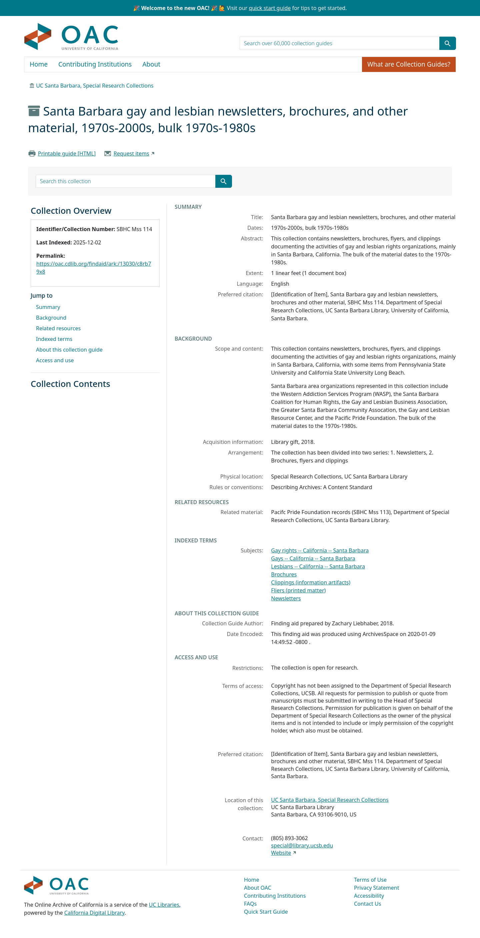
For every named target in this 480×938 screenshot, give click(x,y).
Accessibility (369, 895)
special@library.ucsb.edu (302, 845)
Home (39, 64)
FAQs (250, 903)
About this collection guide (69, 349)
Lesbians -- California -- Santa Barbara (318, 566)
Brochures (284, 574)
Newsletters (286, 598)
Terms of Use (370, 879)
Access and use (55, 360)
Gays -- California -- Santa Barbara (313, 558)
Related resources (58, 328)
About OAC (257, 887)
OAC (71, 37)
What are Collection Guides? (408, 64)
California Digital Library (94, 912)
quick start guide (270, 8)
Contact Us (367, 903)
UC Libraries (164, 904)
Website (281, 852)
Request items (131, 153)
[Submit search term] (447, 43)
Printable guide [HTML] (67, 153)
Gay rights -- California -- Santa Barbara (320, 550)
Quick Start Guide (266, 911)
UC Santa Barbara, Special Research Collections (94, 85)
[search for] (340, 43)
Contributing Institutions (95, 64)
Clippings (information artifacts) (310, 582)
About (151, 64)
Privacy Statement (376, 887)
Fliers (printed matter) (298, 590)
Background (51, 317)
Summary (48, 307)
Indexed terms (54, 339)
